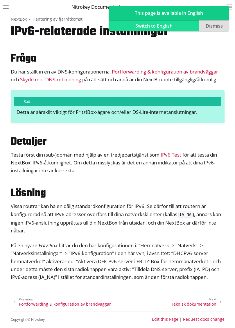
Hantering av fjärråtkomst (57, 19)
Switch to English (154, 26)
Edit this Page (165, 319)
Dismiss (214, 26)
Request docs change (204, 319)
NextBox (19, 19)
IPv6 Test (171, 154)
